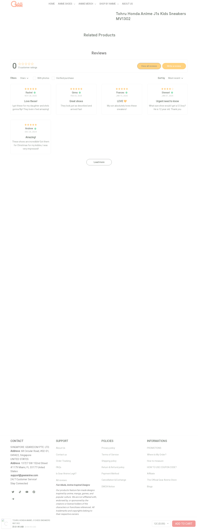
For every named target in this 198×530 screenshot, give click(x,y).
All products (22, 18)
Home (10, 18)
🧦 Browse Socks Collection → (153, 142)
